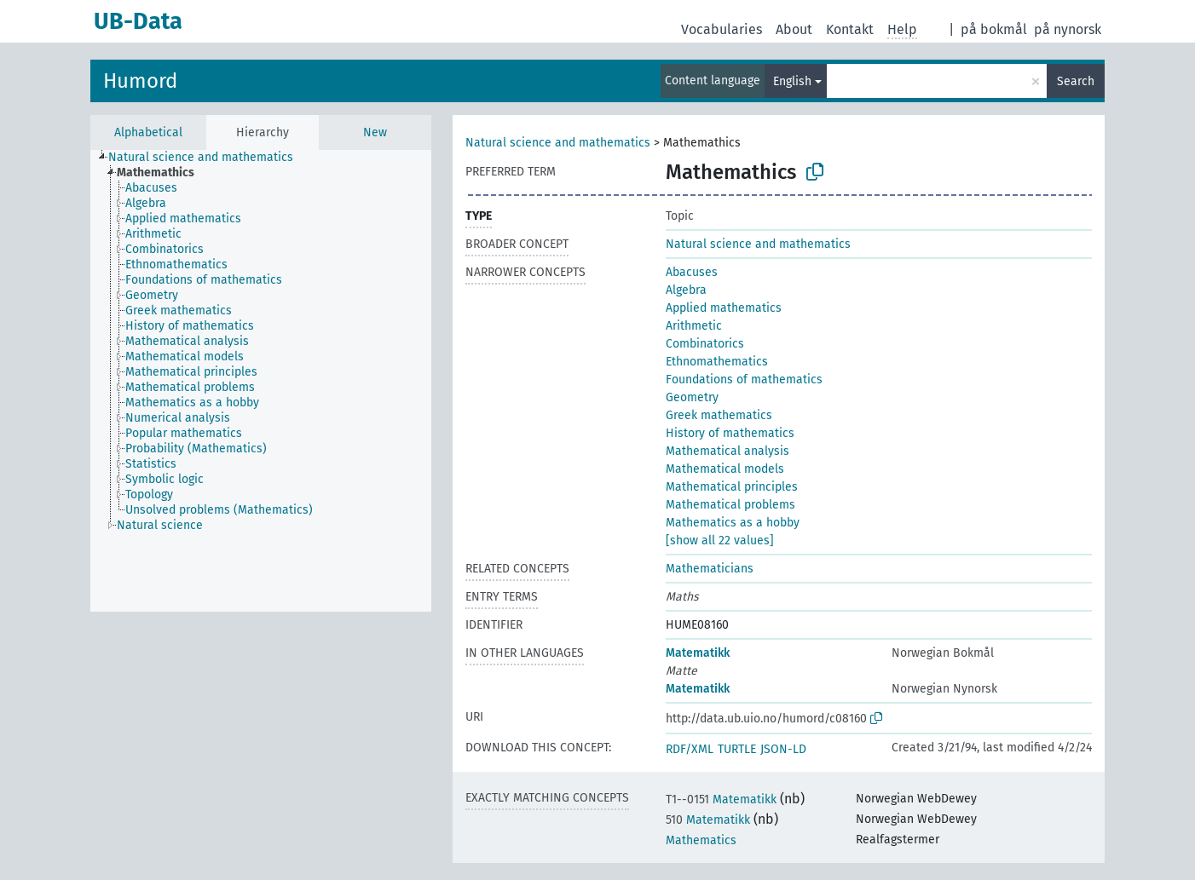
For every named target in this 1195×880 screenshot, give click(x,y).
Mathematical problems (730, 505)
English (792, 81)
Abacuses (692, 272)
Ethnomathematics (717, 361)
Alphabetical (148, 132)
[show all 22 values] (720, 540)
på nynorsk (1067, 29)
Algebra (686, 290)
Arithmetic (694, 326)
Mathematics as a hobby (733, 522)
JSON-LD (783, 749)
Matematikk (698, 653)
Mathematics (701, 840)
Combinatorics (705, 343)
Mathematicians (709, 568)
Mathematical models (725, 469)
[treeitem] (208, 157)
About (794, 29)
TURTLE (737, 749)
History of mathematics (730, 433)
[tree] (260, 381)
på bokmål (994, 29)
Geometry (692, 397)
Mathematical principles (732, 487)
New (375, 132)
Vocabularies (721, 29)
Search (1075, 81)
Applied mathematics (724, 308)
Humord (140, 81)
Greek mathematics (719, 415)
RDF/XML (689, 749)
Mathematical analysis (727, 451)
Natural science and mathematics (557, 142)
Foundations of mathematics (744, 379)
